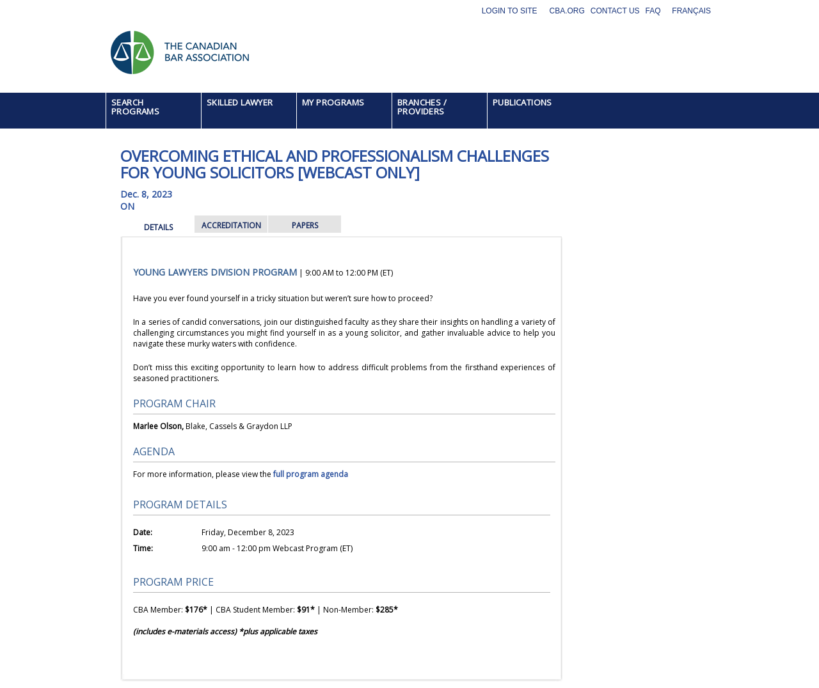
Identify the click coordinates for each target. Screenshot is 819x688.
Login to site (509, 10)
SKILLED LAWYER (240, 102)
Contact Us (615, 10)
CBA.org (566, 10)
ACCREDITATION (231, 225)
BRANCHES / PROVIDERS (422, 107)
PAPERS (305, 225)
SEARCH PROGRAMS (135, 107)
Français (691, 10)
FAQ (653, 10)
